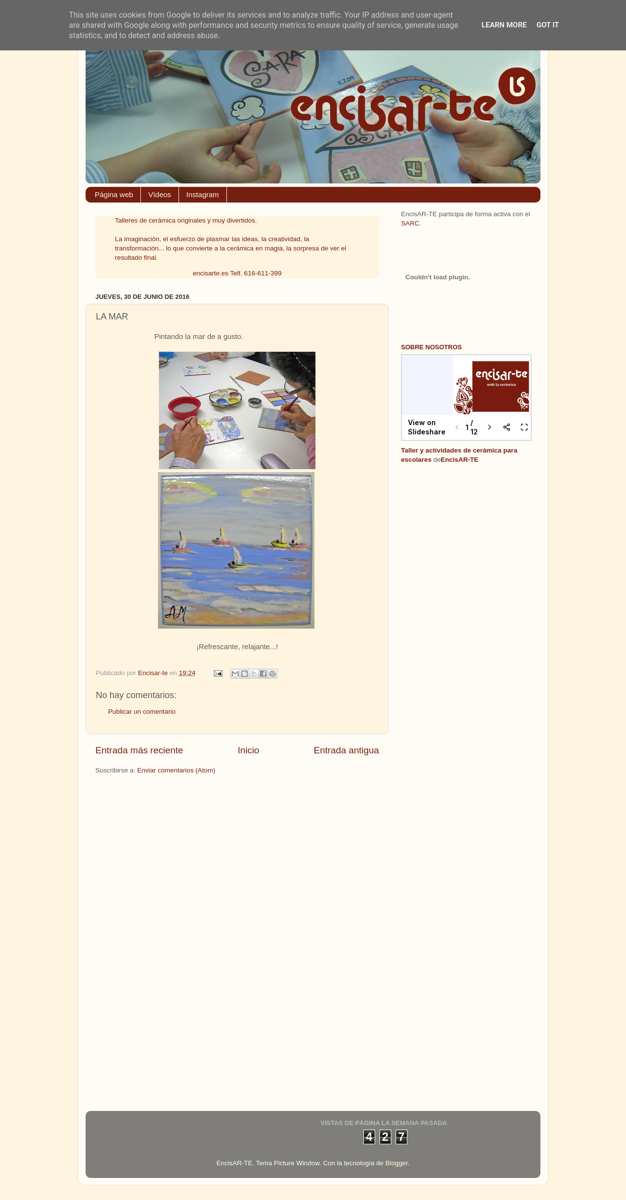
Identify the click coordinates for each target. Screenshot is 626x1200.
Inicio (248, 750)
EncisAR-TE (459, 459)
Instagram (202, 194)
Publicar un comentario (142, 711)
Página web (114, 194)
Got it (548, 25)
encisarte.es (210, 273)
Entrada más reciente (139, 750)
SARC (410, 223)
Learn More (504, 25)
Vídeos (159, 194)
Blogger (396, 1163)
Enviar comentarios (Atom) (176, 770)
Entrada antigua (346, 750)
